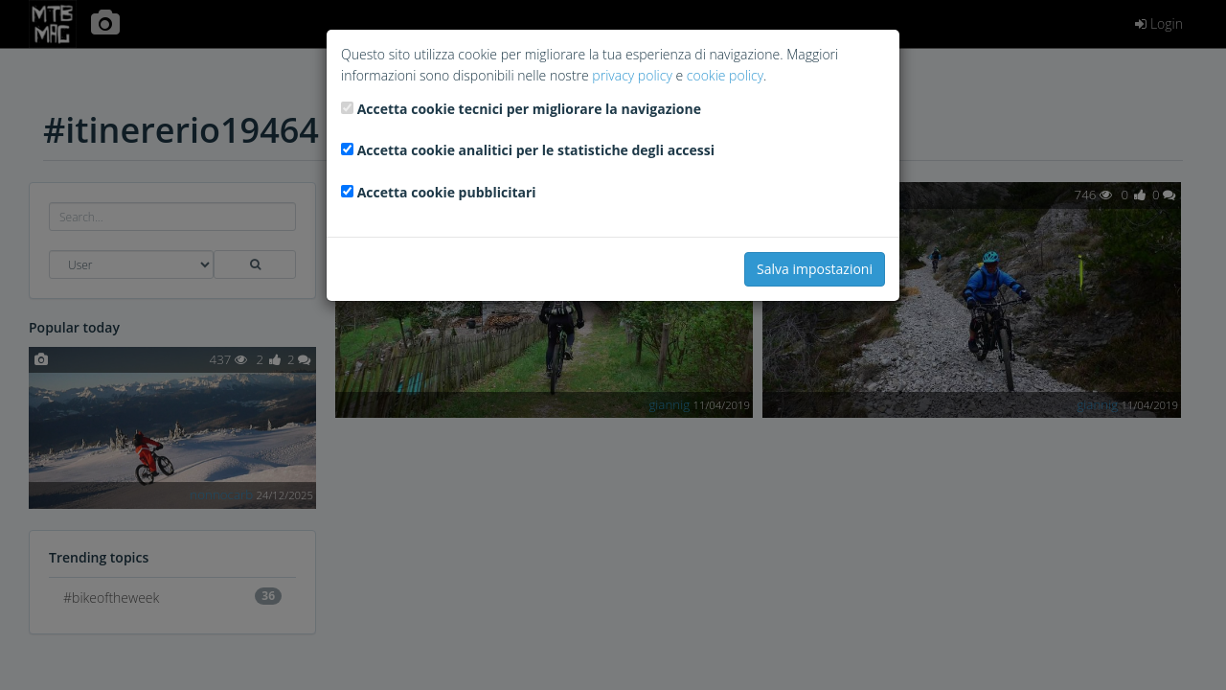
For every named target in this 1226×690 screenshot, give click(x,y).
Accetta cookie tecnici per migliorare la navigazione (529, 109)
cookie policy (725, 75)
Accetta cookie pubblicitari (446, 192)
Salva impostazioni (815, 269)
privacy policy (631, 75)
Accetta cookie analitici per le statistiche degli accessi (536, 150)
